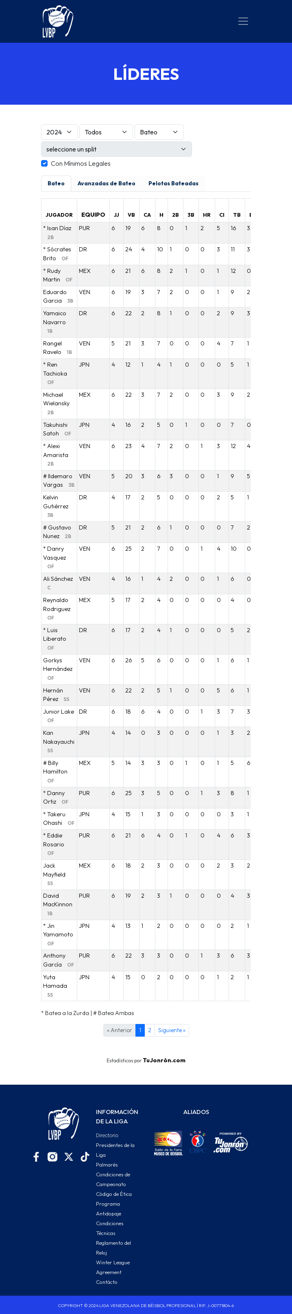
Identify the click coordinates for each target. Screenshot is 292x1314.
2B (175, 214)
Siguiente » (171, 1030)
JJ (116, 214)
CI (221, 214)
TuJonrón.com (164, 1060)
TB (237, 214)
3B (190, 214)
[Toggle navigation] (243, 21)
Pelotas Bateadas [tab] (173, 183)
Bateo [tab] (56, 183)
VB (131, 214)
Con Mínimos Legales (81, 163)
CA (147, 214)
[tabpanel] (146, 608)
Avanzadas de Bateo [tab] (106, 183)
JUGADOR (59, 214)
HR (207, 214)
